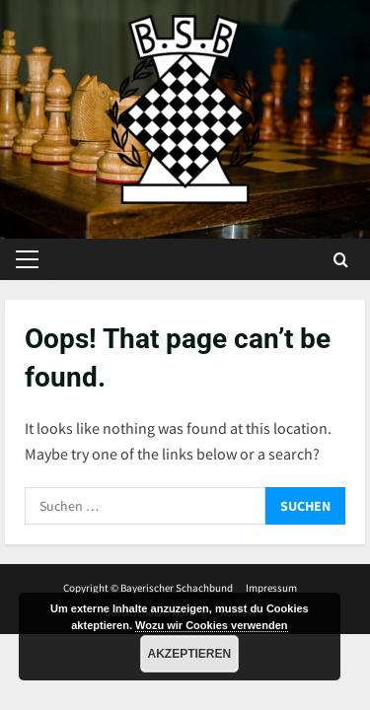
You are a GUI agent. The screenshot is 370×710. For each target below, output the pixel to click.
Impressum (271, 588)
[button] (27, 259)
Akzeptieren (190, 654)
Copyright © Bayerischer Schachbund (148, 588)
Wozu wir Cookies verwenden (211, 625)
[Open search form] (340, 260)
